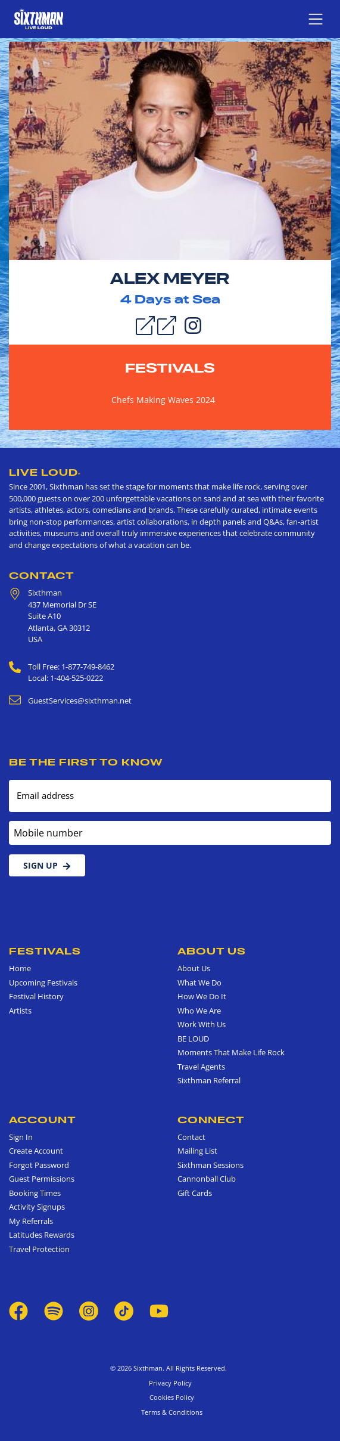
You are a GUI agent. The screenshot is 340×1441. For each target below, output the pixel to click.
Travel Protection (39, 1249)
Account (42, 1120)
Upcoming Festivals (43, 982)
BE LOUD (193, 1038)
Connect (211, 1120)
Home (20, 968)
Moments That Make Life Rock (231, 1052)
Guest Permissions (41, 1178)
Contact (41, 575)
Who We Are (199, 1010)
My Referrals (31, 1221)
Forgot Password (39, 1165)
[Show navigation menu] (315, 19)
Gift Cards (194, 1193)
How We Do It (201, 996)
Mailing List (197, 1150)
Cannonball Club (206, 1178)
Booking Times (35, 1193)
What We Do (199, 982)
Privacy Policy (170, 1382)
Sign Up (47, 865)
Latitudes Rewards (41, 1234)
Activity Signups (37, 1206)
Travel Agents (201, 1066)
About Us (211, 951)
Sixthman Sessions (210, 1165)
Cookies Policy (170, 1397)
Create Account (36, 1150)
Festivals (170, 368)
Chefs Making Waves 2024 (163, 399)
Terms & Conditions (170, 1412)
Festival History (36, 996)
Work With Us (201, 1024)
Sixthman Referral (209, 1080)
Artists (20, 1010)
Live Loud (45, 472)
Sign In (21, 1137)
